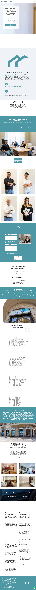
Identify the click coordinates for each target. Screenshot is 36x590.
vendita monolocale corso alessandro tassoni (15, 364)
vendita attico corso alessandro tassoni (15, 353)
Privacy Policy (14, 253)
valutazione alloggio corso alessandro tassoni (15, 335)
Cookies (10, 584)
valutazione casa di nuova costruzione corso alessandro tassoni (18, 341)
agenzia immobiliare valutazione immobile (15, 381)
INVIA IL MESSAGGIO (11, 250)
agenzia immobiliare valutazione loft (14, 383)
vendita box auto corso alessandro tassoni (15, 355)
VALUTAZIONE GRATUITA (10, 25)
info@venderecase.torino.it (8, 580)
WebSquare (11, 587)
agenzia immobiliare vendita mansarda (14, 401)
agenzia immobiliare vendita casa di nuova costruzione (17, 395)
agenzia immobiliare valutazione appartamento (16, 374)
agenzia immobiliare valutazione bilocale (15, 376)
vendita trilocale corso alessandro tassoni (15, 366)
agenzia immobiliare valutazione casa (14, 378)
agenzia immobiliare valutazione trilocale (15, 388)
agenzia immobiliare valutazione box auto (15, 377)
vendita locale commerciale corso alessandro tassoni (17, 360)
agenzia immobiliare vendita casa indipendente (16, 396)
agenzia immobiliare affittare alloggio (14, 368)
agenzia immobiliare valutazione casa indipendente (16, 380)
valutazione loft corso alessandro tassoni (15, 345)
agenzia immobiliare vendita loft (14, 399)
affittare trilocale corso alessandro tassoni (15, 334)
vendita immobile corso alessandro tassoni (15, 359)
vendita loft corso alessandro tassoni (14, 361)
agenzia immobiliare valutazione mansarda (15, 385)
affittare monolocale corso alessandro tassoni (15, 333)
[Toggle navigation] (34, 1)
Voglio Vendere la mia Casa (10, 241)
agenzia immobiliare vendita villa (14, 405)
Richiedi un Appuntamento (18, 164)
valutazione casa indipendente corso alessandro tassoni (17, 342)
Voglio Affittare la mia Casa (10, 242)
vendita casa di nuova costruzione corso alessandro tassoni (17, 357)
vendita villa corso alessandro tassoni (14, 367)
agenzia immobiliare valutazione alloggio (15, 373)
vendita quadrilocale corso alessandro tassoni (15, 365)
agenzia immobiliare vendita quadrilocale (15, 403)
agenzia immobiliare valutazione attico (14, 375)
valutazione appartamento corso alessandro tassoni (16, 336)
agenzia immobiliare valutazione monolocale (15, 386)
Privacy (7, 584)
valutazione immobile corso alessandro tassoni (16, 343)
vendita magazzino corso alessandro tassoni (15, 362)
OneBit (11, 586)
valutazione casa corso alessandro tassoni (15, 340)
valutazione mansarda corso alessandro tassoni (16, 347)
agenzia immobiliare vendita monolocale (15, 402)
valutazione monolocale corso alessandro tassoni (16, 348)
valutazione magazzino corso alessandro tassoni (16, 346)
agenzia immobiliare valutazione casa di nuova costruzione (17, 379)
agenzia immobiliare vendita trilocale (14, 404)
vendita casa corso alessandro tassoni (14, 356)
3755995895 (18, 158)
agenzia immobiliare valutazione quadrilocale (15, 387)
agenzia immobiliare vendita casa (14, 394)
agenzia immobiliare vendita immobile (14, 397)
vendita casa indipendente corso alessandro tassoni (16, 358)
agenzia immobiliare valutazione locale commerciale (16, 382)
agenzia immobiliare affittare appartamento (15, 369)
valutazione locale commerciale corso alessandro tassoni (17, 344)
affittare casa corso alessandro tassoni (14, 332)
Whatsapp (18, 161)
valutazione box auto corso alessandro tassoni (16, 339)
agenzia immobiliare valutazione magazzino (15, 384)
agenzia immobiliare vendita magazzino (14, 400)
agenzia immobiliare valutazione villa (14, 389)
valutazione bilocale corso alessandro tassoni (15, 338)
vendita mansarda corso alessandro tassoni (15, 363)
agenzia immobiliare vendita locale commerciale (16, 398)
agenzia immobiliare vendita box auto (14, 393)
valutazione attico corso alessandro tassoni (15, 337)
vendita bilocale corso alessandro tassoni (15, 354)
